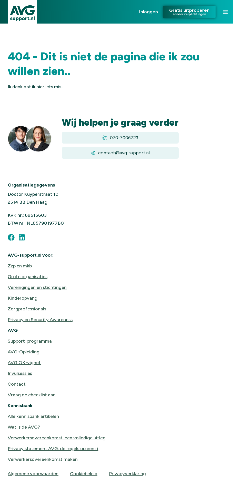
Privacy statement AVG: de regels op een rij (53, 448)
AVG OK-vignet (24, 362)
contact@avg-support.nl (120, 153)
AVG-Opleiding (23, 352)
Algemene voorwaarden (33, 473)
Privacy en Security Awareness (40, 319)
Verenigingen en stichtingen (37, 287)
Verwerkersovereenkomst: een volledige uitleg (57, 438)
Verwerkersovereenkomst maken (43, 459)
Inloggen (148, 12)
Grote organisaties (27, 276)
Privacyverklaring (127, 473)
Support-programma (30, 341)
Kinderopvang (22, 298)
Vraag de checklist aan (32, 395)
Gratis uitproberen (189, 11)
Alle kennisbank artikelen (33, 416)
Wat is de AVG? (24, 427)
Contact (17, 384)
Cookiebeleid (83, 473)
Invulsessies (20, 373)
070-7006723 (120, 138)
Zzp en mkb (20, 266)
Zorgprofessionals (27, 309)
